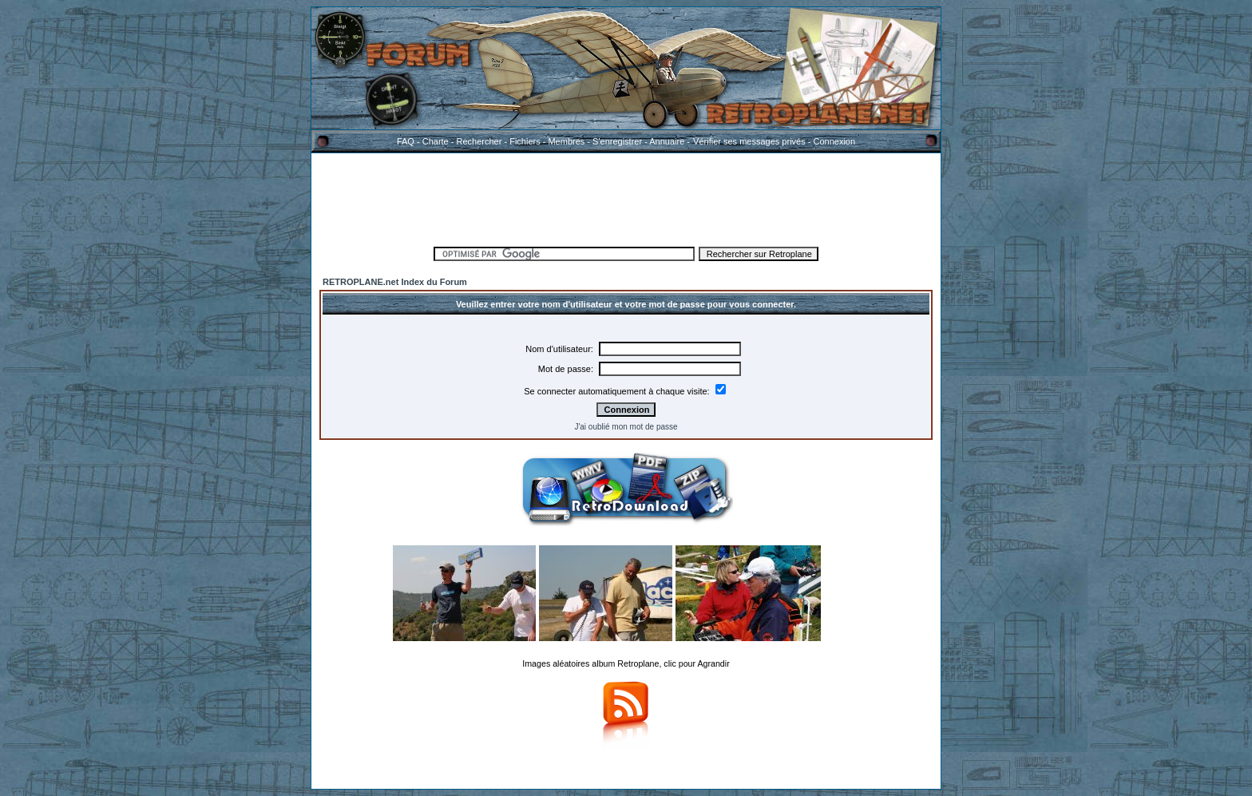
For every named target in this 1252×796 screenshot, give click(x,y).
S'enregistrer (617, 141)
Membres (566, 141)
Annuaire (666, 141)
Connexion (834, 141)
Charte (435, 141)
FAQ (405, 141)
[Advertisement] (626, 197)
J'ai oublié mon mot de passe (625, 426)
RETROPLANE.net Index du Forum (395, 282)
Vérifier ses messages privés (749, 141)
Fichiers (525, 141)
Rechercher (479, 141)
